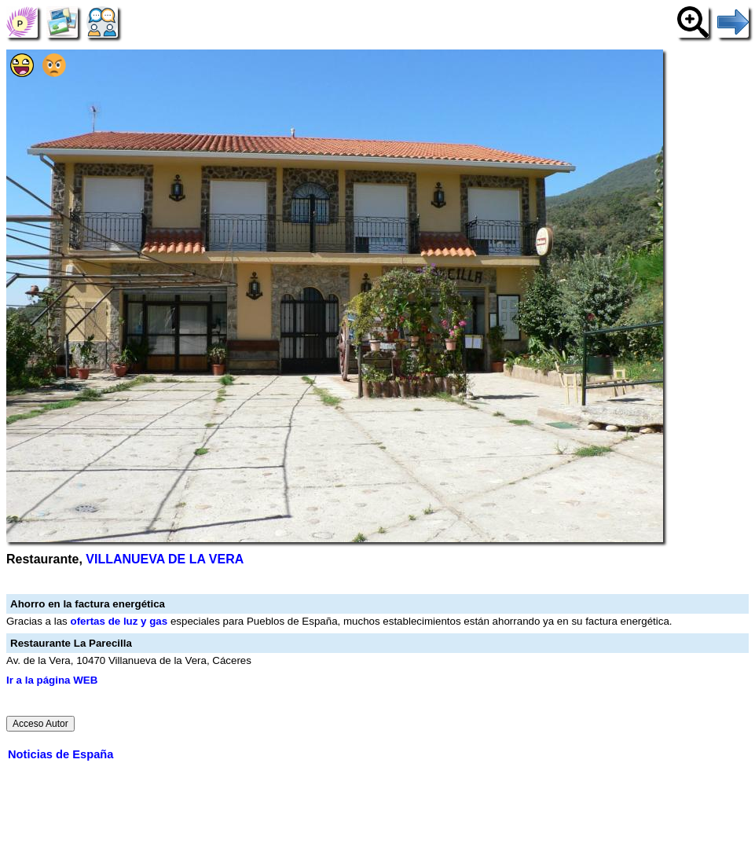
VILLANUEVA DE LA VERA (165, 559)
